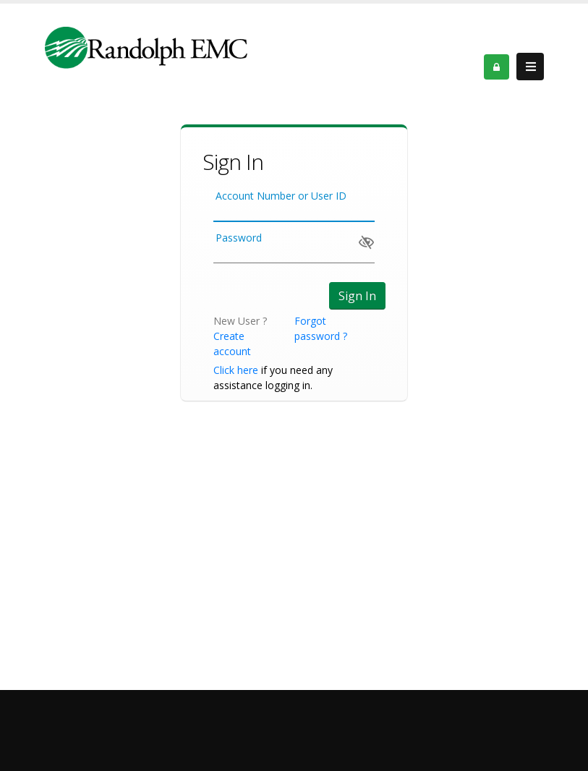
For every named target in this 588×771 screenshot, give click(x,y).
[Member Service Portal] (146, 46)
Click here (235, 370)
